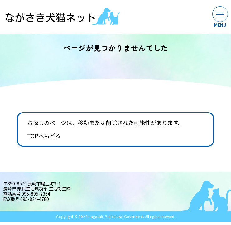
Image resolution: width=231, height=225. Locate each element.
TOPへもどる (44, 135)
